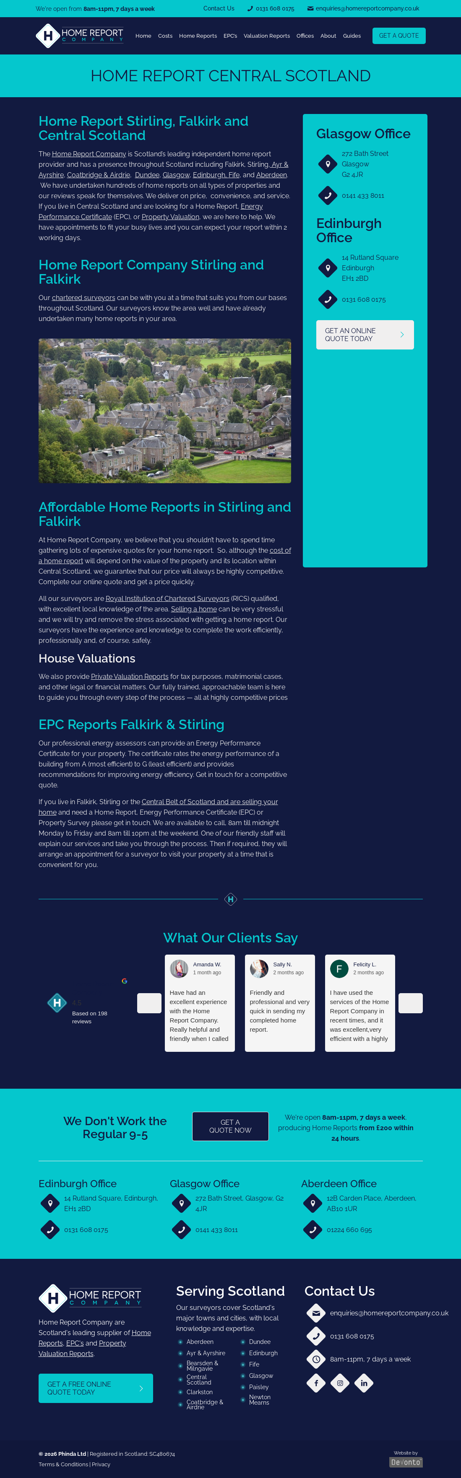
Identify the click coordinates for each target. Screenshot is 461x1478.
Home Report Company (89, 154)
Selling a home (194, 609)
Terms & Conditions (63, 1464)
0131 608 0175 (364, 299)
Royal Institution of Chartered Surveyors (167, 599)
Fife (234, 175)
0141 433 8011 (363, 195)
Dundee (147, 175)
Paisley (259, 1387)
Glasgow (176, 175)
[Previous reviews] (149, 1003)
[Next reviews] (410, 1003)
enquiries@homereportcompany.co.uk (389, 1313)
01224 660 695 (349, 1230)
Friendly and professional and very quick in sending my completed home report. (280, 1011)
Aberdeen (271, 175)
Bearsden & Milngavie (202, 1366)
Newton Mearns (260, 1400)
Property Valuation (170, 217)
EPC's (75, 1343)
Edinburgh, (211, 175)
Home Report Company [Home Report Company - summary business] (93, 988)
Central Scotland (199, 1380)
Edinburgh (263, 1353)
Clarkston (200, 1392)
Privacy (101, 1464)
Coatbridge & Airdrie (98, 175)
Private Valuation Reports (130, 677)
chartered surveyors (83, 298)
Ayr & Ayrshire (206, 1353)
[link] (80, 35)
